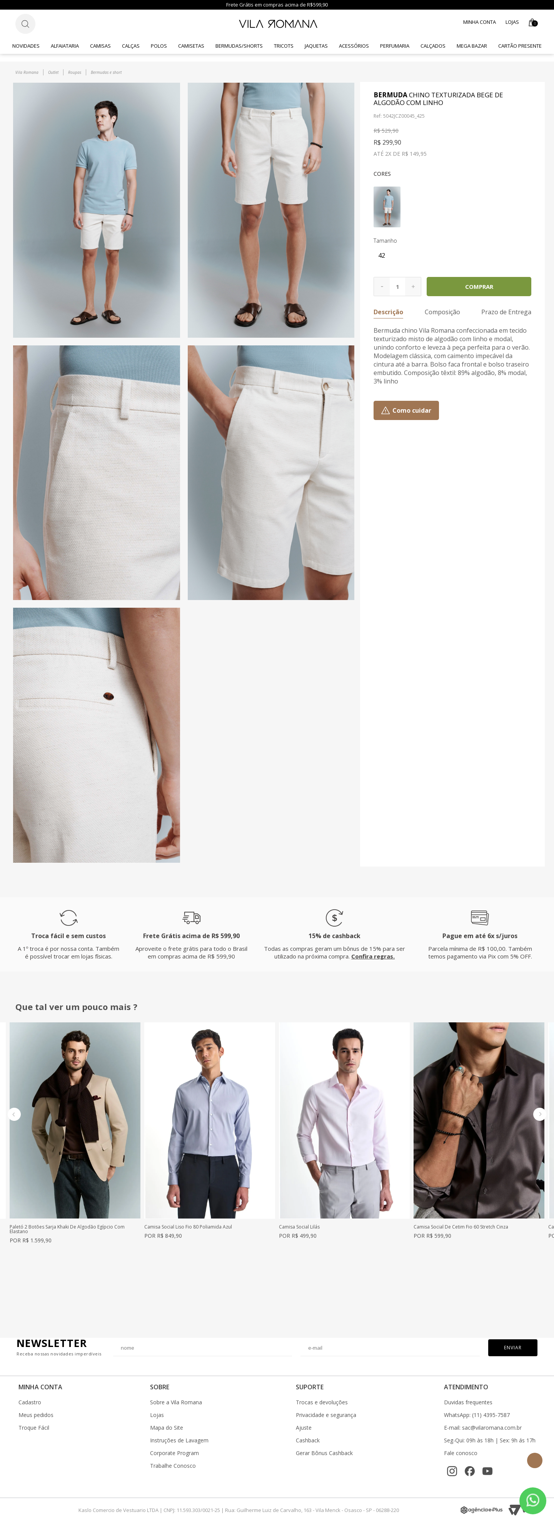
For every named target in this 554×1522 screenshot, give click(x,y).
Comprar (479, 286)
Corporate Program (174, 1453)
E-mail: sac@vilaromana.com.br (483, 1427)
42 (381, 255)
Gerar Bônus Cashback (324, 1453)
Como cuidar (411, 410)
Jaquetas (316, 45)
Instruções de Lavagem (179, 1440)
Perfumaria (394, 45)
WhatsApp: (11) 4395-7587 (477, 1415)
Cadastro (29, 1402)
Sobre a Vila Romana (176, 1402)
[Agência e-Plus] (482, 1510)
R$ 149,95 (414, 153)
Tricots (284, 45)
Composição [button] (442, 312)
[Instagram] (452, 1471)
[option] (75, 1132)
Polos (159, 45)
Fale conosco (460, 1453)
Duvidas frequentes (468, 1402)
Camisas (100, 45)
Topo (534, 1460)
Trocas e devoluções (322, 1402)
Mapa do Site (166, 1427)
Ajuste (304, 1427)
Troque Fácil (33, 1427)
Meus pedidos (35, 1415)
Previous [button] (14, 1114)
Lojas (512, 21)
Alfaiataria (65, 45)
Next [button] (539, 1114)
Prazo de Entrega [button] (506, 312)
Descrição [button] (388, 312)
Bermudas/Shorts (239, 45)
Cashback (308, 1440)
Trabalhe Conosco (173, 1466)
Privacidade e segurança (326, 1415)
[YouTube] (487, 1471)
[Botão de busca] (25, 24)
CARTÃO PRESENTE (520, 45)
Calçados (433, 45)
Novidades (26, 45)
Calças (131, 45)
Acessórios (354, 45)
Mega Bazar (472, 45)
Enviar (513, 1347)
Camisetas (191, 45)
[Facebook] (470, 1471)
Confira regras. (373, 956)
